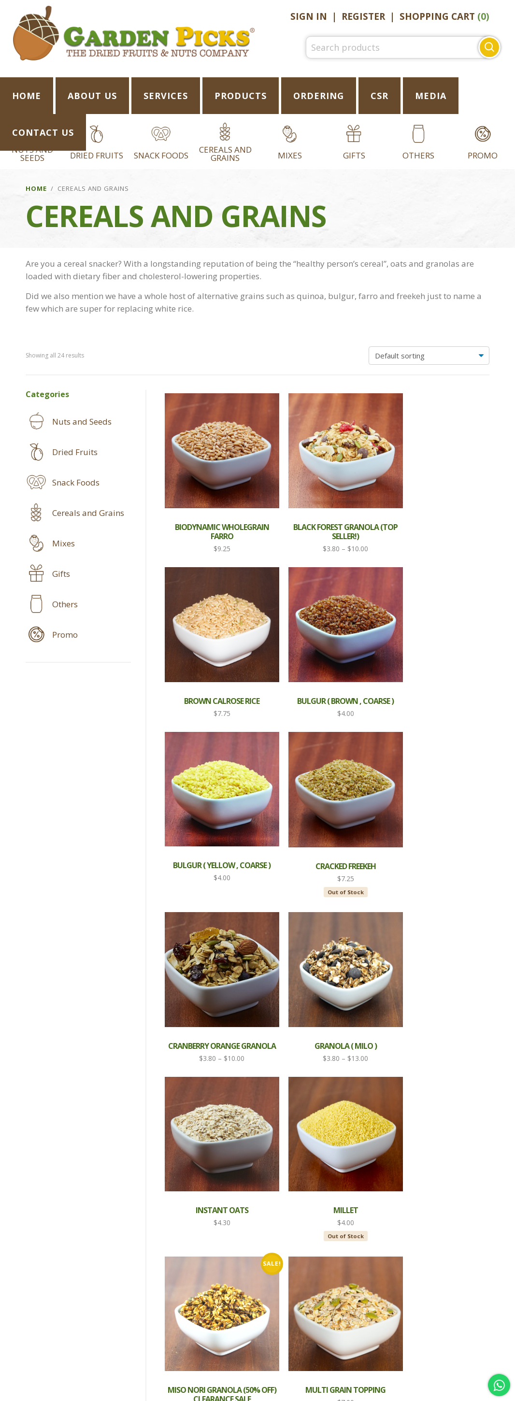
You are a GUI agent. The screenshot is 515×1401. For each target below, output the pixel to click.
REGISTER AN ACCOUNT (86, 1323)
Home (36, 188)
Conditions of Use (423, 1323)
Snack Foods (161, 155)
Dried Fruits (96, 155)
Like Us (179, 1290)
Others (418, 155)
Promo (483, 155)
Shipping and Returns (197, 1323)
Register (363, 16)
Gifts (354, 155)
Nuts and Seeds (82, 421)
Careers (258, 1342)
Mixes (290, 155)
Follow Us (254, 1290)
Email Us (332, 1290)
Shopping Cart (444, 16)
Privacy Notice (332, 1323)
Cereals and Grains (225, 153)
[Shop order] (429, 355)
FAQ (272, 1323)
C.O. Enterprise (269, 1392)
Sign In (308, 16)
